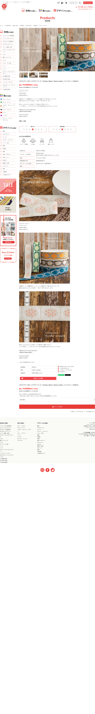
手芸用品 (22, 25)
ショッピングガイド (90, 424)
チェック (5, 137)
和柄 (4, 168)
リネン (4, 54)
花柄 (4, 151)
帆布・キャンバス (7, 57)
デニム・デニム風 (7, 63)
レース (4, 69)
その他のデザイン (7, 174)
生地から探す (15, 25)
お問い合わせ (92, 429)
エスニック (5, 166)
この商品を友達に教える (64, 368)
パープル (5, 115)
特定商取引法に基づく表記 (89, 426)
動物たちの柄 (6, 163)
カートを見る (92, 422)
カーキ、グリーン (7, 102)
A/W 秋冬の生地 (6, 79)
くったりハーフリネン (8, 82)
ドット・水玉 (6, 142)
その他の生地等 (6, 89)
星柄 (4, 145)
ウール (4, 60)
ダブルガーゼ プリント (8, 44)
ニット (4, 66)
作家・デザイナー (7, 154)
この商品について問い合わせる (66, 369)
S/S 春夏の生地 (6, 76)
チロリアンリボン (43, 25)
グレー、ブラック (7, 109)
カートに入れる (57, 406)
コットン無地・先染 (7, 47)
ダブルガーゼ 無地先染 (8, 41)
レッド (4, 112)
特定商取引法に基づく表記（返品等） (67, 366)
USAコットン (6, 157)
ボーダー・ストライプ (8, 140)
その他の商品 (8, 25)
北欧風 (4, 148)
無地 (4, 131)
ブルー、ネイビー (7, 99)
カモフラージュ (6, 134)
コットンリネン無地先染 (8, 35)
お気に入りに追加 (38, 378)
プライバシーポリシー (90, 427)
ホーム (1, 25)
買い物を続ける (63, 371)
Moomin (4, 160)
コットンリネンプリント (8, 38)
